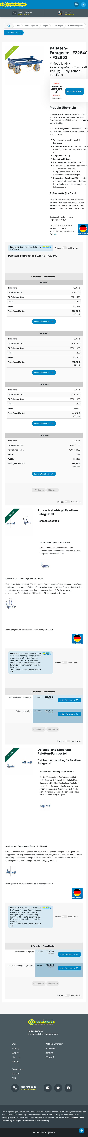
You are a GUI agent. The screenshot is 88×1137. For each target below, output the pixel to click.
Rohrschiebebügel (23, 563)
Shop (18, 26)
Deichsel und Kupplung (24, 803)
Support (15, 904)
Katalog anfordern (54, 895)
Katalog (15, 913)
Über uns (16, 909)
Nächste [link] (51, 342)
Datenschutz (18, 921)
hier (54, 234)
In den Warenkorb (69, 285)
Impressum (51, 900)
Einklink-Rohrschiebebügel (20, 549)
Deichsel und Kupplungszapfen (21, 817)
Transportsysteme (31, 26)
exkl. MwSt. (73, 248)
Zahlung (49, 904)
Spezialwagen (57, 26)
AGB (14, 930)
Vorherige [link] (39, 342)
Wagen (45, 26)
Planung (15, 900)
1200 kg (10, 283)
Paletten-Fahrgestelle (75, 26)
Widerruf (50, 909)
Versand (15, 925)
